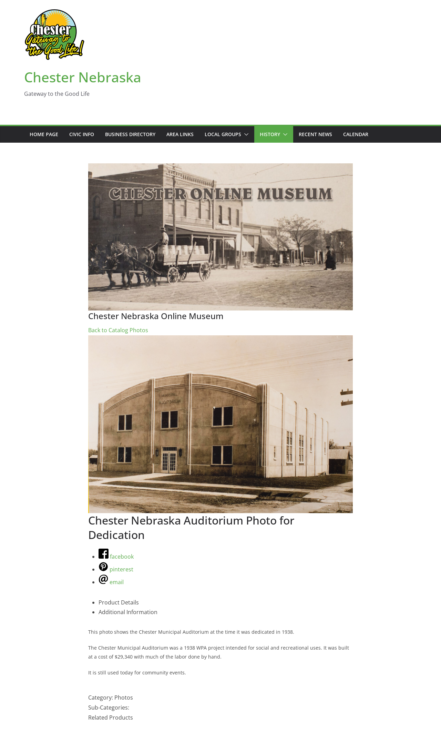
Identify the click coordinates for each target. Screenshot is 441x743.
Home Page (44, 134)
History (270, 134)
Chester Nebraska (82, 77)
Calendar (355, 134)
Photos (139, 330)
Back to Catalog (109, 330)
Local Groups (223, 134)
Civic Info (81, 134)
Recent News (315, 134)
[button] (245, 134)
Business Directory (130, 134)
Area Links (180, 134)
